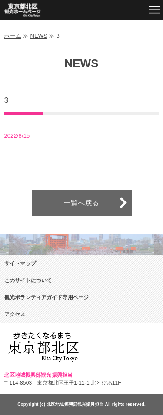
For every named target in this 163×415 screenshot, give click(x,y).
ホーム (12, 36)
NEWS (38, 36)
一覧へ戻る (81, 203)
